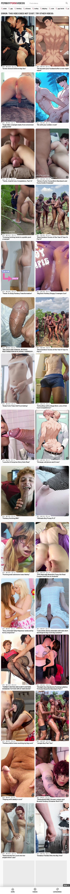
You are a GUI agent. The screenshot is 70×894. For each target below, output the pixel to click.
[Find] (67, 3)
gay (11, 8)
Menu (65, 885)
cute (52, 8)
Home (13, 892)
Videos (34, 892)
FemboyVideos (13, 3)
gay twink (61, 8)
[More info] (32, 64)
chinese (28, 8)
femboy (19, 8)
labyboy (44, 8)
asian (5, 8)
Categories (57, 892)
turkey (36, 8)
